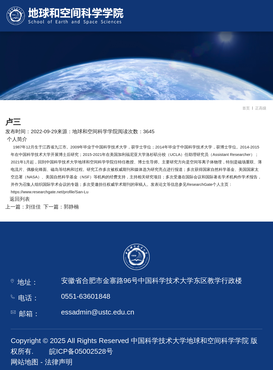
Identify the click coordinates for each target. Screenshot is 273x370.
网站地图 (24, 362)
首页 (246, 108)
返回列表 (17, 199)
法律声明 (59, 362)
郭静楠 (71, 207)
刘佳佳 (33, 207)
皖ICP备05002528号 (81, 351)
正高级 (260, 108)
